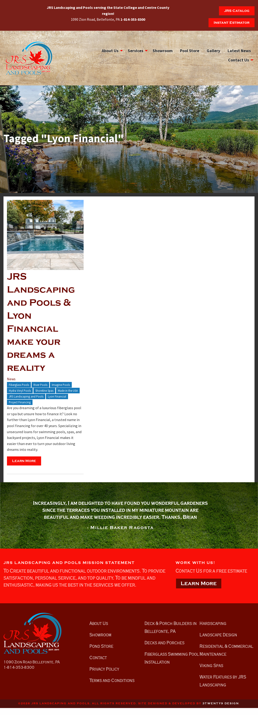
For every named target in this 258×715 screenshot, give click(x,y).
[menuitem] (111, 50)
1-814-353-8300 (18, 667)
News (11, 379)
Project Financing (20, 402)
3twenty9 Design (220, 703)
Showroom (163, 50)
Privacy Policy (104, 669)
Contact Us (238, 60)
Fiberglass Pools (19, 385)
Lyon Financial (57, 396)
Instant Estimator (231, 22)
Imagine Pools (61, 385)
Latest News (239, 50)
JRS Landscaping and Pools (26, 396)
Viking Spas (211, 665)
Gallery (213, 50)
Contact (98, 657)
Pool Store (189, 50)
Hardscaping (212, 623)
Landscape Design (218, 634)
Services (135, 50)
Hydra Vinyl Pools (20, 390)
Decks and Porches (164, 642)
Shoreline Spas (44, 390)
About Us (110, 50)
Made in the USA (68, 390)
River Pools (40, 385)
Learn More (24, 461)
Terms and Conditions (111, 680)
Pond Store (101, 646)
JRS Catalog (236, 11)
